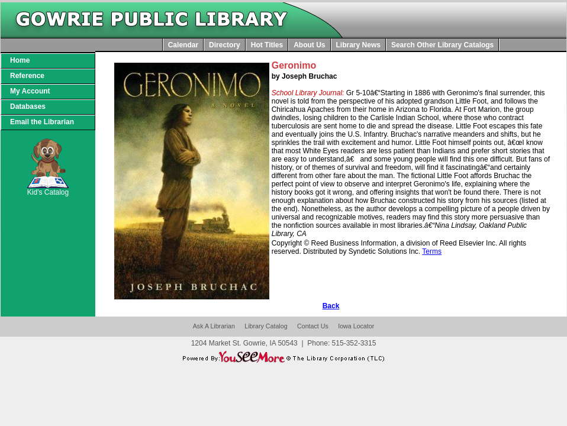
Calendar (183, 45)
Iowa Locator (356, 326)
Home (20, 60)
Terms (432, 251)
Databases (28, 106)
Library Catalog (265, 326)
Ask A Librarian (214, 326)
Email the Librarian (42, 122)
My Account (30, 91)
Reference (27, 76)
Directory (224, 45)
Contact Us (312, 326)
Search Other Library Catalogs (442, 45)
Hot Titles (267, 45)
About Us (309, 45)
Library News (358, 45)
